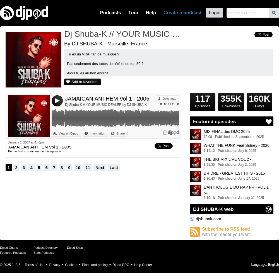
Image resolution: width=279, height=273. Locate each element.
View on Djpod (68, 133)
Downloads (231, 100)
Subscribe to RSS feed (237, 232)
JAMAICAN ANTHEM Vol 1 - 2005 (107, 99)
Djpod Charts (9, 247)
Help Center (143, 265)
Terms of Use (35, 265)
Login (214, 12)
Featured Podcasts (13, 252)
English (273, 265)
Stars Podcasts (43, 252)
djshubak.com (208, 219)
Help (151, 12)
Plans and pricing (95, 265)
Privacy (54, 265)
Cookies (71, 265)
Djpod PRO (120, 265)
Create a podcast (182, 12)
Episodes (202, 100)
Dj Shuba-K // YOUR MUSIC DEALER (124, 33)
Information (97, 133)
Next (99, 167)
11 (88, 167)
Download (169, 98)
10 (78, 167)
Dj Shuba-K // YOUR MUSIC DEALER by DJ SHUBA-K (106, 105)
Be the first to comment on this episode (34, 151)
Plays (259, 100)
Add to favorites (84, 82)
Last (114, 167)
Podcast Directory (45, 247)
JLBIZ (16, 265)
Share (121, 133)
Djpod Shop (75, 247)
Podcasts (110, 12)
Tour (133, 12)
